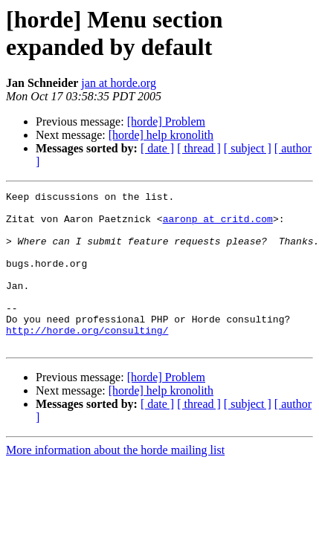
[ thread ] (199, 148)
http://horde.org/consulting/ (87, 359)
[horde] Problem (166, 121)
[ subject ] (247, 148)
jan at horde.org (118, 83)
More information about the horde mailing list (115, 481)
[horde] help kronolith (161, 135)
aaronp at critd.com (218, 225)
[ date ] (157, 148)
